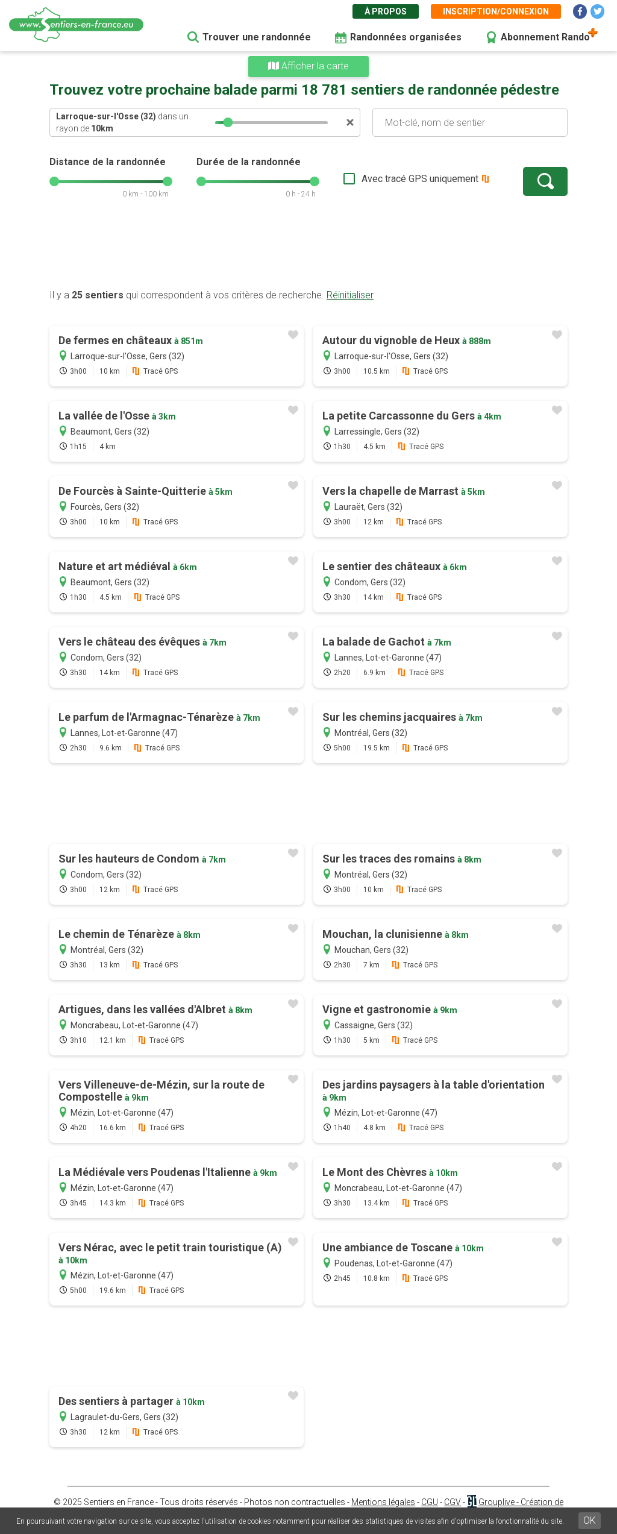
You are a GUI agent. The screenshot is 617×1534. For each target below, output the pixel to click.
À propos (386, 11)
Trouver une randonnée (256, 37)
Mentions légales (383, 1502)
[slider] (228, 122)
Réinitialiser (350, 295)
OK (589, 1520)
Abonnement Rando (545, 37)
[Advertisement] (308, 250)
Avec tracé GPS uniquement (420, 178)
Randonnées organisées (406, 37)
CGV (452, 1502)
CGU (429, 1502)
